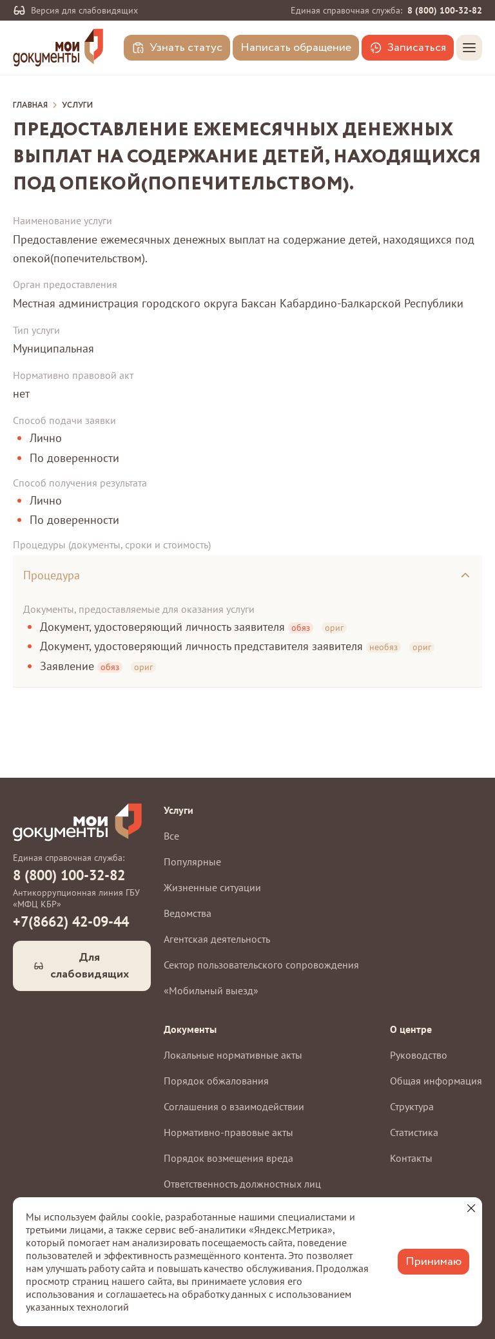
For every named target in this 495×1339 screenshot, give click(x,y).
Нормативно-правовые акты (228, 1132)
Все (171, 835)
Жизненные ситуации (212, 887)
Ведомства (187, 913)
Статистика (414, 1132)
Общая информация (436, 1080)
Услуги (77, 105)
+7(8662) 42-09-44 (71, 921)
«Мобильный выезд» (211, 990)
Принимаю (433, 1261)
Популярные (192, 861)
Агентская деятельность (217, 938)
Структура (412, 1106)
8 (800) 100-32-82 (444, 10)
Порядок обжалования (216, 1080)
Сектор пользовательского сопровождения (261, 964)
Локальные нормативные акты (233, 1054)
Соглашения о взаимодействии (234, 1106)
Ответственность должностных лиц (242, 1183)
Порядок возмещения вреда (228, 1157)
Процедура (51, 575)
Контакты (411, 1157)
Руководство (418, 1054)
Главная (30, 105)
